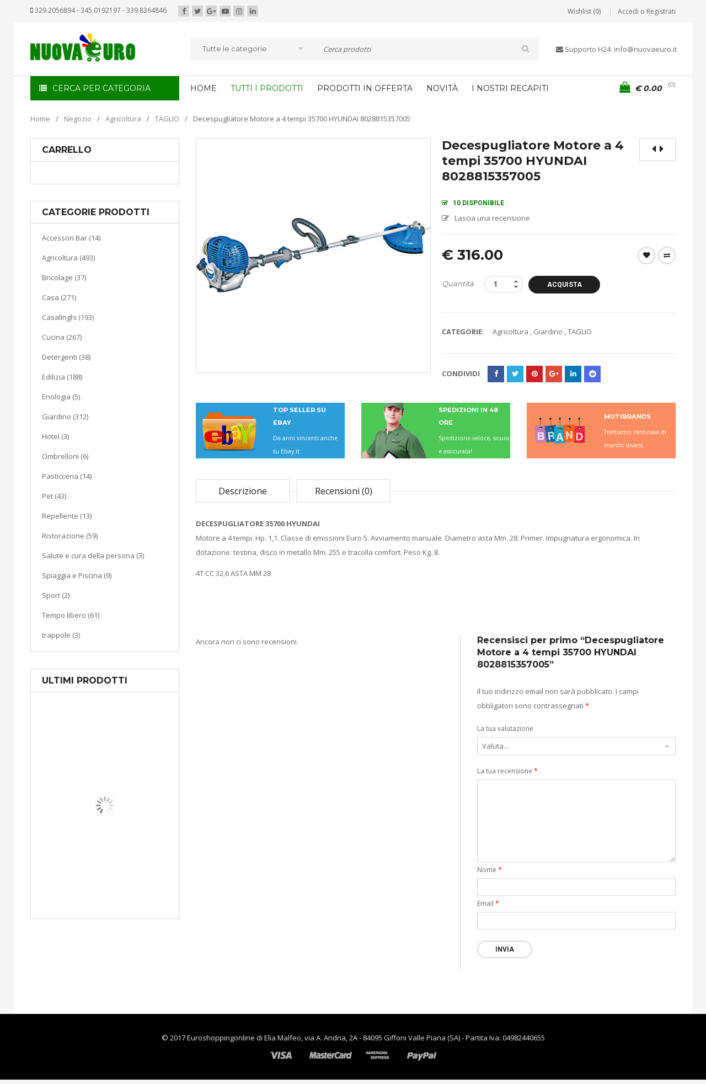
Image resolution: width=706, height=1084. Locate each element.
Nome (489, 869)
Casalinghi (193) (68, 317)
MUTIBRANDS (627, 416)
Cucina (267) (62, 337)
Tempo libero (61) (70, 615)
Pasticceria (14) (67, 476)
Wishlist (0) (584, 11)
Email (488, 903)
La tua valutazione (505, 728)
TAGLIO (167, 119)
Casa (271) (59, 297)
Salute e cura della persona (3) (93, 555)
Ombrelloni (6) (65, 456)
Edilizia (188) (62, 377)
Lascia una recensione (492, 218)
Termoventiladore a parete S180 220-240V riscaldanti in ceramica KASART (130, 910)
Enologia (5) (61, 397)
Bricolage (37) (64, 277)
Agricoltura (123, 119)
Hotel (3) (55, 436)
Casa (102, 863)
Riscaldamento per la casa (130, 877)
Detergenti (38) (66, 357)
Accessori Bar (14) (71, 238)
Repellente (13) (67, 516)
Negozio (78, 119)
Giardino (548, 332)
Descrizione (242, 491)
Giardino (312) (65, 416)
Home (40, 119)
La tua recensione (507, 771)
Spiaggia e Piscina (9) (76, 575)
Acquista (564, 285)
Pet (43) (54, 496)
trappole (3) (61, 635)
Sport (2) (55, 595)
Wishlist (646, 255)
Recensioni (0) (343, 491)
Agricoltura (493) (68, 258)
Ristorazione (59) (70, 536)
